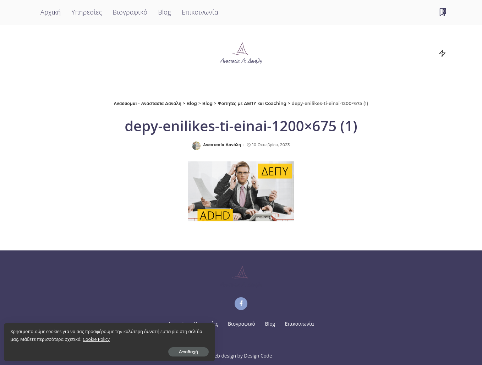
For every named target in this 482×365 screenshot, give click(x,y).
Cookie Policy (71, 337)
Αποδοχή (84, 349)
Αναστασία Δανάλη (222, 145)
